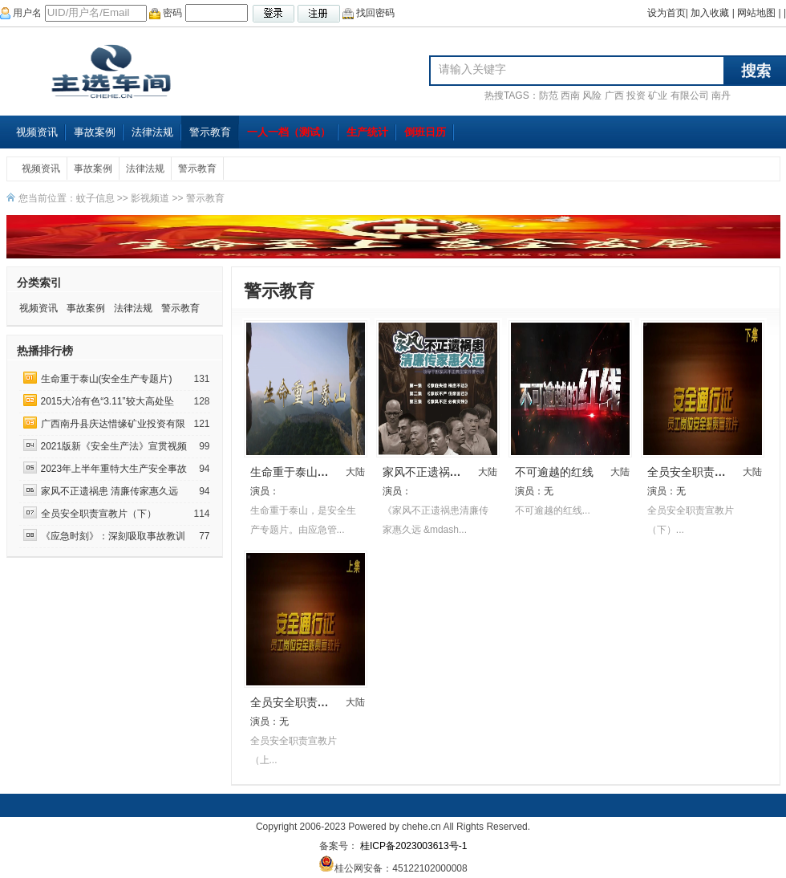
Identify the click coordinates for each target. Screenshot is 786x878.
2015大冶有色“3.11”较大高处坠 (107, 401)
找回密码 (368, 12)
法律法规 (152, 132)
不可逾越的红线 (554, 471)
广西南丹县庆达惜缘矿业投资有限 (113, 423)
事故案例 (94, 132)
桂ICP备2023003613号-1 (413, 846)
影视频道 (150, 198)
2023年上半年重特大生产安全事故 (114, 468)
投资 (636, 95)
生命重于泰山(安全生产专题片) (106, 378)
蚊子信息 (95, 198)
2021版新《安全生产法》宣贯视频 (114, 446)
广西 (614, 95)
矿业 (657, 95)
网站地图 (756, 12)
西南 (570, 95)
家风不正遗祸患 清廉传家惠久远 (109, 491)
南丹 (721, 95)
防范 (548, 95)
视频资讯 (37, 132)
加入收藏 (710, 12)
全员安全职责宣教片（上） (317, 702)
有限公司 (690, 95)
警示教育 (210, 132)
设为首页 (666, 12)
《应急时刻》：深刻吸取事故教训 (114, 536)
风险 (592, 95)
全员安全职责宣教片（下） (98, 513)
